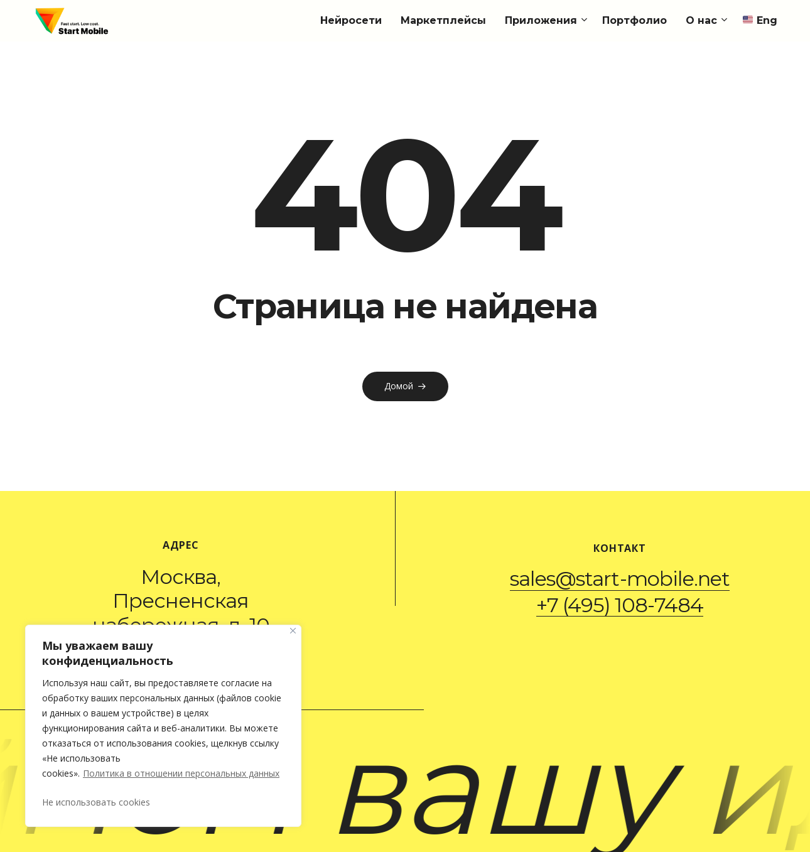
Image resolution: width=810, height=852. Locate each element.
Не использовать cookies (96, 802)
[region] (163, 726)
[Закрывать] (293, 631)
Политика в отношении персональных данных (181, 773)
